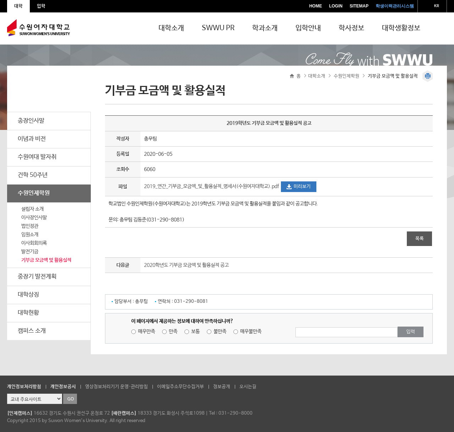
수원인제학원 (34, 193)
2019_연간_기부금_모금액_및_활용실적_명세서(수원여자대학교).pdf (212, 186)
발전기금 (29, 252)
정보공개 (221, 386)
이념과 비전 (32, 139)
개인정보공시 (63, 386)
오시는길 (247, 386)
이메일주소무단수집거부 (180, 386)
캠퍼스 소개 (32, 331)
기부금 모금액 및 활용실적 (46, 260)
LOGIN (336, 6)
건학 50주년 (33, 175)
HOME (315, 6)
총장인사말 (31, 120)
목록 (419, 238)
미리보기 (302, 186)
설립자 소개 (32, 209)
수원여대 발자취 (37, 157)
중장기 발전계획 (37, 276)
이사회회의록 (34, 243)
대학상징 (28, 294)
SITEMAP (359, 6)
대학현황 (28, 313)
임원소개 (29, 234)
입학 (41, 6)
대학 (18, 6)
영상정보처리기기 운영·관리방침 (116, 386)
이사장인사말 (34, 217)
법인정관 (29, 226)
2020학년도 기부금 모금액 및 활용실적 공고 (186, 265)
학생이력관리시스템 (395, 6)
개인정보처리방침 (24, 386)
